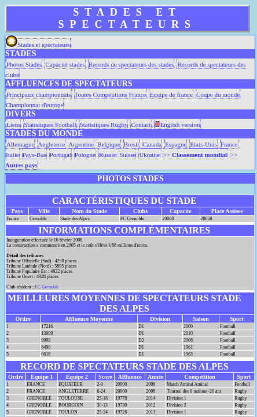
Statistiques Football (50, 124)
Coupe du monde (218, 94)
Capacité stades (65, 64)
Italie (12, 154)
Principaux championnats (38, 94)
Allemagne (20, 144)
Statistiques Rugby (104, 124)
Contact (140, 124)
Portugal (60, 154)
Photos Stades (24, 64)
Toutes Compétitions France (110, 94)
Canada (151, 144)
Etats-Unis (203, 144)
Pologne (85, 154)
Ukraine (149, 154)
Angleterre (51, 144)
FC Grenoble (47, 287)
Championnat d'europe (34, 104)
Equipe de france (171, 94)
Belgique (108, 144)
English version (177, 124)
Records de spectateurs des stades (131, 64)
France (229, 144)
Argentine (81, 144)
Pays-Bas (34, 154)
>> (195, 154)
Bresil (131, 144)
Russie (107, 154)
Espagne (175, 144)
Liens (13, 124)
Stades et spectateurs (38, 44)
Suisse (127, 154)
